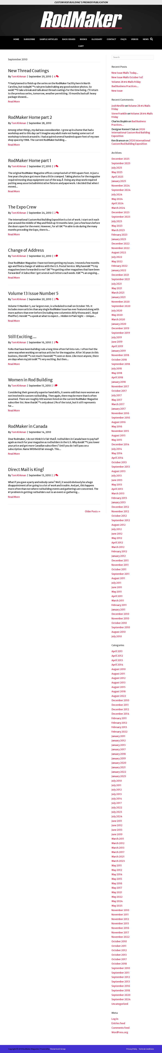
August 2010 (119, 631)
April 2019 (117, 346)
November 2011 (120, 564)
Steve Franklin (119, 113)
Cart (81, 46)
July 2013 (117, 475)
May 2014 (117, 453)
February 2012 (119, 551)
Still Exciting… (22, 336)
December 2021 (120, 274)
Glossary (97, 39)
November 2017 (120, 386)
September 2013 (121, 466)
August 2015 (118, 435)
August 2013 (118, 471)
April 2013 (117, 489)
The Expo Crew (22, 207)
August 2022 (119, 252)
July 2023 (117, 221)
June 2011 (117, 587)
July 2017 (117, 395)
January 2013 (119, 502)
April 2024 (118, 203)
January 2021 (119, 297)
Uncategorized (120, 1003)
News (146, 39)
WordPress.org (120, 1032)
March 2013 (118, 493)
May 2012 (117, 538)
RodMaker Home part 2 (30, 117)
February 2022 (119, 265)
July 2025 (117, 167)
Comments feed (120, 1027)
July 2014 (117, 448)
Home (16, 39)
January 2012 (119, 556)
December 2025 (120, 158)
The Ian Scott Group (58, 1049)
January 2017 (119, 408)
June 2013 (117, 480)
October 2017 (119, 390)
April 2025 (117, 176)
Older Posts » (92, 511)
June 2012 (117, 533)
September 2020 (121, 306)
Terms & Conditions (146, 1049)
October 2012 (119, 515)
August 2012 (119, 524)
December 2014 (120, 444)
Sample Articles (49, 39)
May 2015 (117, 439)
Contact (111, 39)
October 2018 (119, 359)
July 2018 (117, 368)
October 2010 (119, 623)
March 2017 (118, 404)
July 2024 (117, 194)
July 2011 (116, 582)
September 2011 (121, 573)
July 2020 (117, 310)
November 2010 (120, 618)
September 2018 (121, 364)
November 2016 (120, 413)
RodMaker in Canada (27, 426)
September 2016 (121, 417)
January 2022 (119, 270)
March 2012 (118, 547)
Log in (115, 1018)
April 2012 (117, 542)
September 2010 (121, 627)
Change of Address (26, 250)
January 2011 (118, 609)
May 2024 (117, 199)
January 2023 (119, 239)
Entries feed (118, 1023)
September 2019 (121, 332)
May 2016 (117, 426)
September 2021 (121, 279)
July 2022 (117, 257)
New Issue (117, 90)
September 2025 (121, 163)
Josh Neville (118, 105)
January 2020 (119, 324)
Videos (134, 39)
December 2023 (120, 212)
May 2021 (117, 288)
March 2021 (118, 292)
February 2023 (119, 234)
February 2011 (119, 605)
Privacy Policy (131, 1049)
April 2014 (117, 457)
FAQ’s (123, 39)
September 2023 (121, 216)
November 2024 (121, 185)
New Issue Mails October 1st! (127, 77)
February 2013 (119, 498)
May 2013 (117, 484)
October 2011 (119, 569)
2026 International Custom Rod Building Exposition (131, 133)
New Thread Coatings (28, 70)
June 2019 (117, 341)
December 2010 (120, 614)
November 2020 (121, 301)
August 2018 (119, 691)
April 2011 (117, 596)
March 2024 (118, 207)
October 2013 (119, 462)
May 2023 (117, 225)
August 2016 (119, 422)
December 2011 (120, 560)
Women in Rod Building (30, 379)
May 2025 (117, 172)
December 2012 (120, 506)
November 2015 (120, 431)
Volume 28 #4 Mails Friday (126, 81)
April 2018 (117, 377)
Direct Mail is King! (26, 469)
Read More (14, 101)
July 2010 (117, 636)
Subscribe (29, 39)
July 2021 (117, 283)
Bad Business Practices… (125, 86)
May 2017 (117, 399)
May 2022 (117, 261)
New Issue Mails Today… (125, 72)
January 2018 (119, 381)
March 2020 (118, 319)
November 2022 (121, 248)
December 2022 (121, 243)
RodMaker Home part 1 (29, 160)
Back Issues (68, 39)
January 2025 (119, 181)
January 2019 (119, 350)
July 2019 (117, 337)
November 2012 (120, 511)
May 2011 (117, 591)
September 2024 (121, 190)
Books (83, 39)
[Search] (151, 39)
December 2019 (120, 328)
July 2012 (117, 529)
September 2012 (121, 520)
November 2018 (120, 355)
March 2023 (118, 230)
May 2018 (117, 373)
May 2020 (117, 315)
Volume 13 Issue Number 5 (33, 293)
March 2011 (118, 600)
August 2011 (118, 578)
